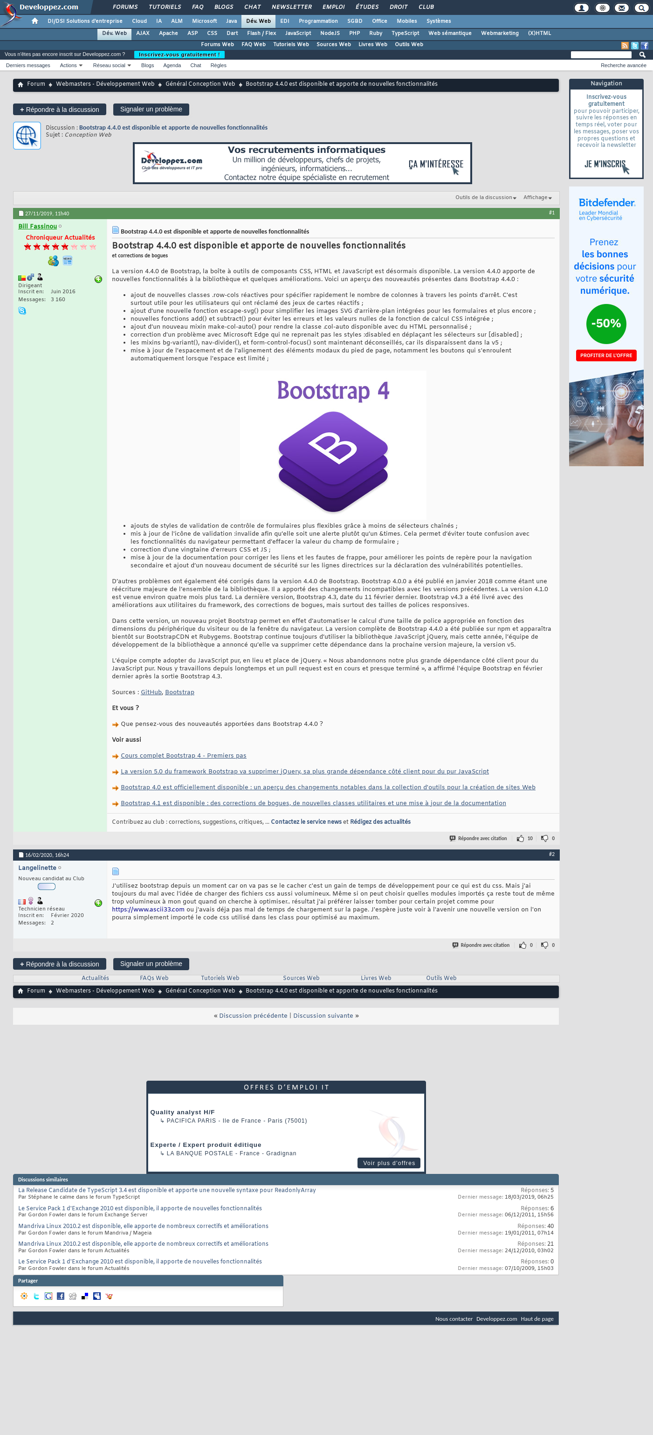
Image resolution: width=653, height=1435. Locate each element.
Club (425, 7)
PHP (354, 33)
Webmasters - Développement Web (105, 84)
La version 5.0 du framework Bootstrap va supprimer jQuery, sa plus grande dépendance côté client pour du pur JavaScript (305, 772)
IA (159, 21)
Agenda (172, 65)
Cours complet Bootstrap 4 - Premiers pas (184, 756)
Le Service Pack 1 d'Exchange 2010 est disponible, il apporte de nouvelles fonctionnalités (140, 1209)
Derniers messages (28, 65)
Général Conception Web (200, 84)
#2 (552, 854)
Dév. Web (258, 21)
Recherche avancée (623, 65)
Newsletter (291, 7)
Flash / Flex (261, 33)
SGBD (355, 21)
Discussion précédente (253, 1016)
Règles (219, 65)
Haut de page (537, 1318)
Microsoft (204, 21)
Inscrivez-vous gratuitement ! (179, 54)
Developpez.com (496, 1318)
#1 (552, 212)
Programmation (318, 21)
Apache (168, 33)
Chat (252, 7)
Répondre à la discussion (59, 109)
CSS (212, 33)
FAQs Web (154, 978)
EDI (284, 21)
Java (231, 21)
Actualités (95, 978)
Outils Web (409, 44)
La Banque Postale (200, 1153)
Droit (398, 7)
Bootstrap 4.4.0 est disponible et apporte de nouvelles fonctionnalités (173, 127)
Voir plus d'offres (389, 1163)
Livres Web (372, 44)
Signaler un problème (151, 109)
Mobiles (407, 21)
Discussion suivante (323, 1016)
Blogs (223, 7)
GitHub (151, 693)
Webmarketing (500, 33)
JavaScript (298, 33)
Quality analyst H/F (183, 1112)
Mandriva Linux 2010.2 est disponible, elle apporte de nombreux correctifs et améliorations (143, 1226)
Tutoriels (164, 7)
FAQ (197, 7)
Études (366, 7)
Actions (68, 65)
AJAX (143, 33)
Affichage (535, 197)
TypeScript (405, 33)
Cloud (139, 21)
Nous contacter (454, 1318)
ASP (192, 33)
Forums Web (217, 44)
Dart (232, 33)
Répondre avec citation (478, 838)
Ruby (375, 33)
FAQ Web (253, 44)
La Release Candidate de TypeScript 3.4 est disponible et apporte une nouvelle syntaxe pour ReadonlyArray (167, 1190)
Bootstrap (179, 693)
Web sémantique (450, 33)
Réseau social (109, 65)
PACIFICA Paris (191, 1121)
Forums (124, 7)
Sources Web (333, 44)
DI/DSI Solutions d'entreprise (85, 21)
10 (530, 838)
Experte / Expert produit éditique (206, 1144)
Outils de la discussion (483, 197)
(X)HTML (539, 33)
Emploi (333, 7)
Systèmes (438, 21)
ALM (177, 21)
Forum (36, 84)
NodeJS (330, 33)
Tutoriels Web (291, 44)
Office (379, 21)
